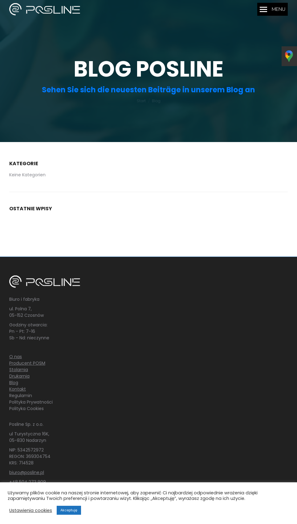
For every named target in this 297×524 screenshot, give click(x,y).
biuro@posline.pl (26, 472)
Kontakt (17, 389)
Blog (13, 382)
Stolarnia (18, 370)
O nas (15, 357)
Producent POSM (27, 363)
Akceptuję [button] (68, 510)
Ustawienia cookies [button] (30, 510)
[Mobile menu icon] (272, 9)
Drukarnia (19, 376)
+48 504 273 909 (27, 482)
